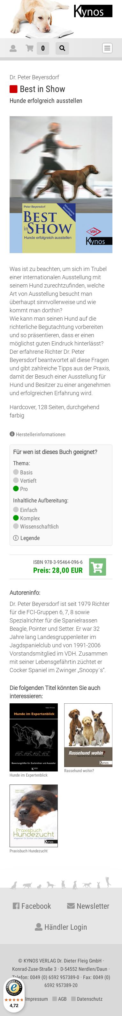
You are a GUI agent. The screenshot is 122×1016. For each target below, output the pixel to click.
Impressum (33, 999)
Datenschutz (87, 999)
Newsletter (88, 906)
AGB (59, 999)
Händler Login (61, 927)
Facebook (32, 906)
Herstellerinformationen (40, 434)
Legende (30, 538)
